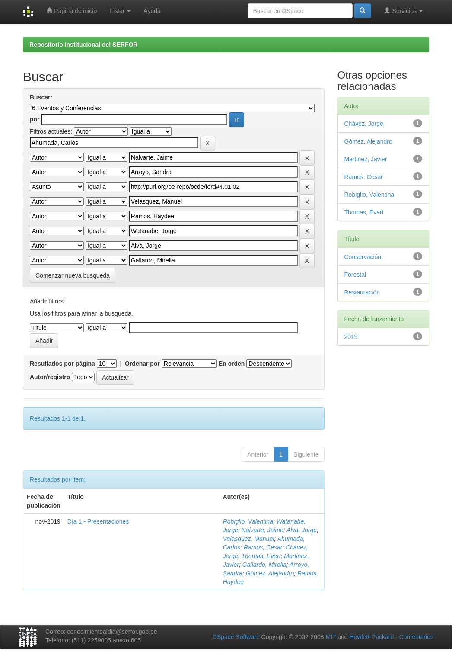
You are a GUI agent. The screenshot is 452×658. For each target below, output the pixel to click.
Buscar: (41, 97)
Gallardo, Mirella (264, 564)
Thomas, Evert (261, 556)
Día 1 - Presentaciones (98, 521)
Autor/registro (50, 377)
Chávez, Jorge (363, 123)
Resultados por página (62, 363)
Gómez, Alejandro (270, 573)
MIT (330, 636)
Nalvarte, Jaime (262, 530)
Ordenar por (142, 363)
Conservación (363, 256)
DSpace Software (236, 636)
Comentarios (416, 636)
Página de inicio (71, 10)
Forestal (355, 274)
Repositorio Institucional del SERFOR (83, 44)
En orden (232, 363)
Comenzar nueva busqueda (72, 275)
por (35, 119)
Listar (120, 10)
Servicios (403, 10)
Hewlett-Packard (371, 636)
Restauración (362, 292)
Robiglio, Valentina (248, 521)
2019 (351, 336)
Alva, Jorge (301, 530)
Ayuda (151, 10)
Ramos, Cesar (263, 547)
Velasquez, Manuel (248, 538)
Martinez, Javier (365, 159)
